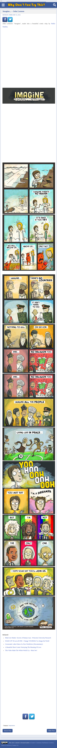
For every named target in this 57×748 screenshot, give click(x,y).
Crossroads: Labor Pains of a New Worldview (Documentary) (24, 644)
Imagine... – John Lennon (13, 11)
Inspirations (12, 725)
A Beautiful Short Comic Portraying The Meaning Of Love (23, 647)
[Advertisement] (28, 58)
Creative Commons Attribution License (42, 742)
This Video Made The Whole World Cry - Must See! (21, 650)
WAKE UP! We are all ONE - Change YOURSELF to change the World (27, 641)
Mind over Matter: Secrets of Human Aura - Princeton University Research (28, 638)
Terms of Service (6, 745)
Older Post (51, 731)
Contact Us (15, 745)
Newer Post (7, 731)
